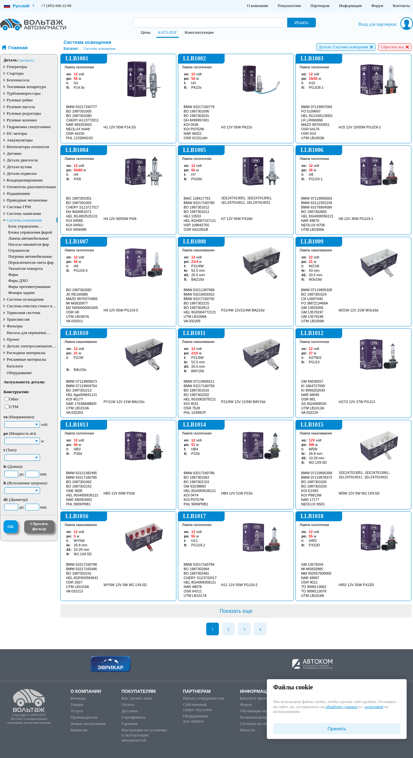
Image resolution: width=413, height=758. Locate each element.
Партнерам (319, 5)
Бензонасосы (18, 80)
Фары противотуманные (29, 286)
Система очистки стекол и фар (29, 306)
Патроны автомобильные (30, 256)
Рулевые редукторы (24, 113)
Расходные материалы (26, 352)
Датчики (14, 153)
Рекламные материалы (26, 359)
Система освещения (24, 220)
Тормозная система (23, 312)
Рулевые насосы (21, 106)
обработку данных (341, 706)
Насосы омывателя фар (28, 244)
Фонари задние (21, 292)
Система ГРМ (19, 206)
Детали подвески (22, 173)
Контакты (401, 5)
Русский (19, 5)
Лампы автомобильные (28, 238)
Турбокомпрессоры (23, 93)
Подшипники (18, 193)
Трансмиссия (18, 319)
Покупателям (289, 5)
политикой (374, 706)
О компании (257, 5)
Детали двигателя (22, 160)
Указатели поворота (25, 268)
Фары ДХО (18, 280)
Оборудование (19, 372)
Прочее (13, 339)
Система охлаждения (25, 299)
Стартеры (15, 73)
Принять (337, 728)
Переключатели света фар (31, 262)
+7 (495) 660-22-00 (56, 5)
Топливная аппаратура (26, 86)
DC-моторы (17, 133)
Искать (302, 22)
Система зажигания (24, 213)
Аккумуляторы (20, 140)
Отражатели (19, 250)
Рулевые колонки (22, 120)
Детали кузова (19, 166)
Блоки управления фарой (30, 232)
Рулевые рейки (20, 100)
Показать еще (236, 611)
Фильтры (15, 326)
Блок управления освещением (23, 226)
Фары (13, 274)
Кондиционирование (25, 180)
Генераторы (17, 66)
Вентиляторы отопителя (28, 146)
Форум (377, 5)
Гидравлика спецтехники (29, 126)
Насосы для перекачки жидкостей (26, 332)
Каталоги (15, 366)
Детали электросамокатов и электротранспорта (31, 346)
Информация (350, 5)
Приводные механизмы (27, 200)
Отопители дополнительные (31, 186)
